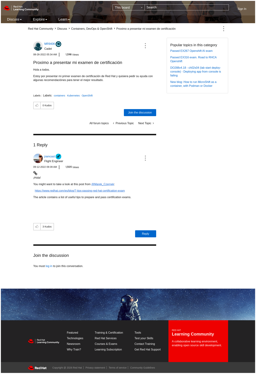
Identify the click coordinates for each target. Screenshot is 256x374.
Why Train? (74, 349)
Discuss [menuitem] (13, 19)
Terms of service (118, 367)
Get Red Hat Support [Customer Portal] (148, 349)
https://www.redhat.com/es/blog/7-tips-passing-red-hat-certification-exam (80, 190)
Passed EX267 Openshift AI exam (191, 50)
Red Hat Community (40, 28)
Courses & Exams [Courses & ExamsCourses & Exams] (106, 343)
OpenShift (87, 95)
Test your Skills (144, 338)
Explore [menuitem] (39, 19)
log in (49, 266)
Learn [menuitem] (62, 19)
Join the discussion (140, 112)
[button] (145, 45)
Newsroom (73, 343)
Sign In (242, 8)
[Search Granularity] (129, 7)
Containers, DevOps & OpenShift (91, 28)
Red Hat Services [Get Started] (106, 338)
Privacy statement (95, 367)
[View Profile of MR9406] (49, 43)
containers (59, 95)
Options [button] (223, 28)
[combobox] (187, 7)
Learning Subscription (108, 349)
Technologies (75, 338)
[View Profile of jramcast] (49, 156)
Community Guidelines (142, 367)
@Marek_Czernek (102, 184)
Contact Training (145, 343)
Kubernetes (73, 95)
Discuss (62, 28)
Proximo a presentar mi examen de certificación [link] (146, 28)
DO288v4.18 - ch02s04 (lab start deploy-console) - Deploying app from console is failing (195, 71)
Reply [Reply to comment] (145, 233)
